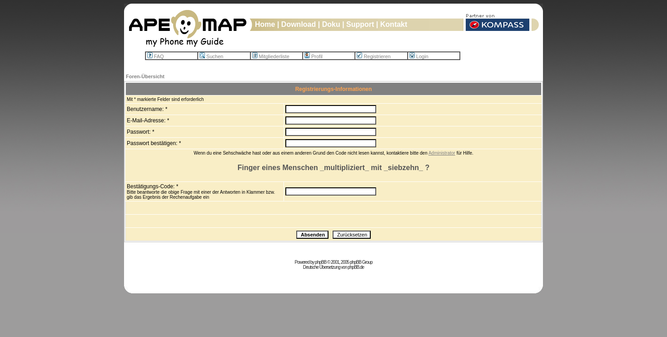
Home (265, 24)
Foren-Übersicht (145, 76)
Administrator (441, 153)
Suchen (211, 56)
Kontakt (394, 24)
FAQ (155, 56)
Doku (331, 24)
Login (418, 56)
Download (298, 24)
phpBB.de (356, 267)
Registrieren (373, 56)
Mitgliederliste (270, 56)
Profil (313, 56)
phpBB (320, 262)
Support (360, 24)
